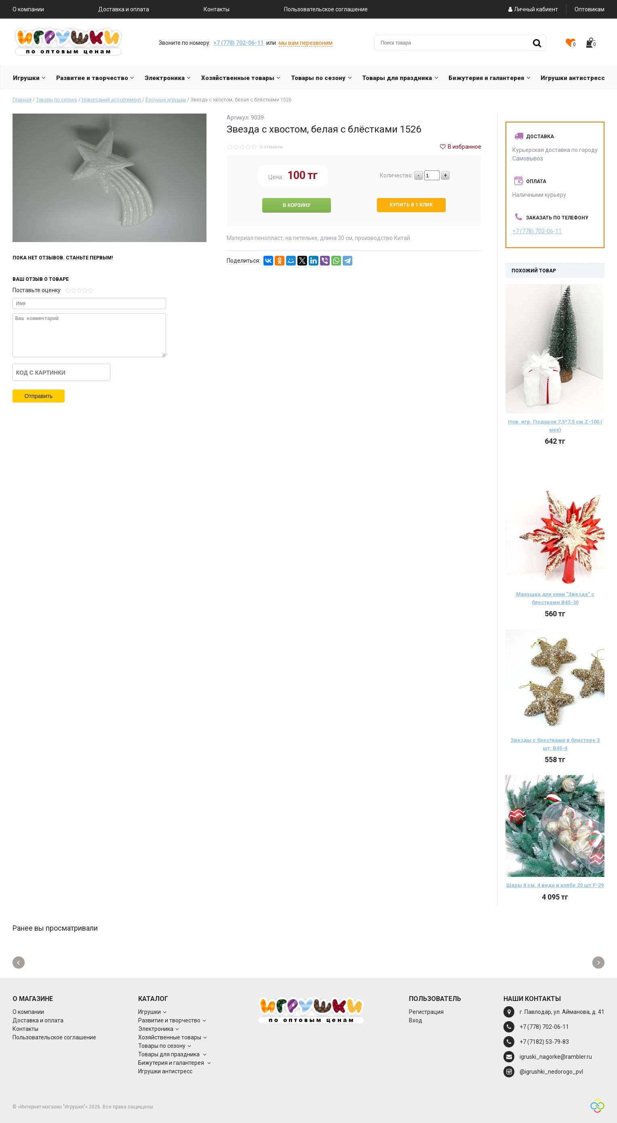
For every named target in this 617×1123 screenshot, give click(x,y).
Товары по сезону (56, 100)
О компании (28, 9)
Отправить (39, 396)
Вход (415, 1020)
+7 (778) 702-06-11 (238, 43)
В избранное (460, 146)
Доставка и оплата (123, 9)
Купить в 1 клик (411, 205)
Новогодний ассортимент (112, 100)
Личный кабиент (532, 9)
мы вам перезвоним (306, 43)
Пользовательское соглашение (326, 9)
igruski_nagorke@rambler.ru (556, 1056)
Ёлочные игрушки (165, 100)
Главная (22, 100)
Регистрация (426, 1012)
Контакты (217, 9)
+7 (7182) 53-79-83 (544, 1042)
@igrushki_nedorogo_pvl (551, 1071)
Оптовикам (589, 9)
